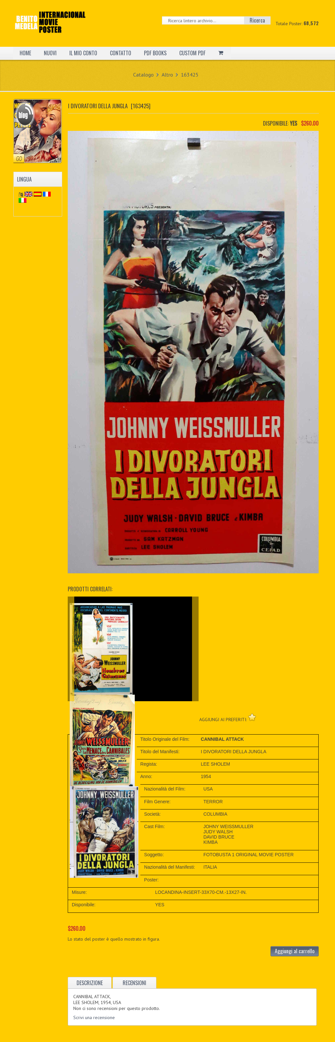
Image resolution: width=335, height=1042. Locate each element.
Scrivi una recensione (94, 1017)
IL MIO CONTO (83, 53)
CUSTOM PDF (192, 53)
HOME (25, 53)
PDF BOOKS (155, 53)
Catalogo (143, 74)
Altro (167, 74)
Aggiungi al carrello (294, 951)
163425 (190, 74)
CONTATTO (120, 53)
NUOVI (50, 53)
